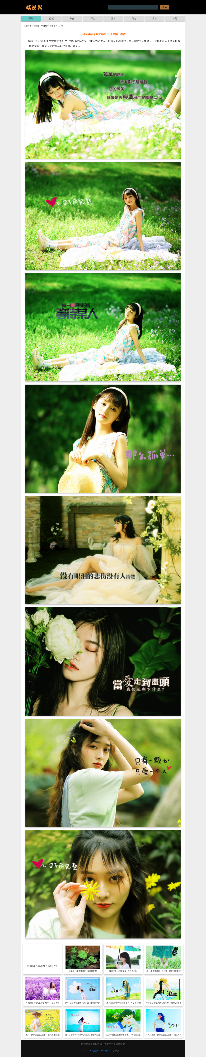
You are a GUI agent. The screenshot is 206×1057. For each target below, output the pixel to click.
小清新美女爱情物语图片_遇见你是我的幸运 (127, 1003)
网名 (92, 18)
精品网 (95, 1050)
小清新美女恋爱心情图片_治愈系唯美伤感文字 (167, 1003)
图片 (31, 18)
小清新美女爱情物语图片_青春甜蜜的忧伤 (127, 1035)
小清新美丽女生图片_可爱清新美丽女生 (167, 971)
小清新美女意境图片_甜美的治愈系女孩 (46, 1035)
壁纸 (51, 18)
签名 (113, 18)
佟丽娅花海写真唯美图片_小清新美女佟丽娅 (46, 1003)
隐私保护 (120, 1044)
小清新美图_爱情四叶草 (86, 971)
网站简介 (85, 1044)
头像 (72, 18)
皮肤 (154, 18)
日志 (134, 18)
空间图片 (45, 26)
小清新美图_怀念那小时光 (46, 966)
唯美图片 (53, 26)
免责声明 (108, 1044)
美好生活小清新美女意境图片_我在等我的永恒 (167, 1035)
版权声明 (97, 1044)
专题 (175, 18)
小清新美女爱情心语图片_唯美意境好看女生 (87, 1003)
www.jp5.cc (106, 1050)
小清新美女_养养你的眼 (127, 971)
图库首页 (36, 26)
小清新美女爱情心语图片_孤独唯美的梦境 (87, 1035)
